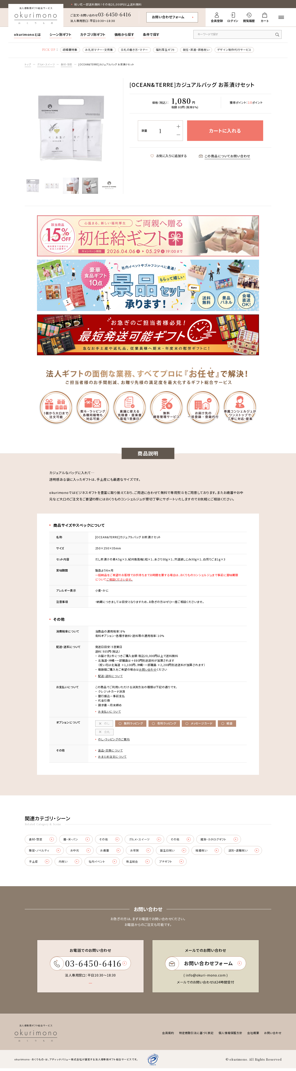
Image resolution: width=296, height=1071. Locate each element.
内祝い (70, 863)
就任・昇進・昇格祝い (196, 50)
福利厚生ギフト (165, 50)
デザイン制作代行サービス (235, 50)
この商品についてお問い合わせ (224, 156)
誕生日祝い (175, 852)
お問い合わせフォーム (168, 17)
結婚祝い (210, 852)
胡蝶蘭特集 (69, 50)
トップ (28, 64)
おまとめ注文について (112, 758)
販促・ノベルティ (45, 852)
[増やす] (178, 127)
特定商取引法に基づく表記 (196, 1035)
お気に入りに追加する (169, 156)
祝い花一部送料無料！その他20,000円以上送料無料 (108, 4)
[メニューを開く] (281, 17)
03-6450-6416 (114, 14)
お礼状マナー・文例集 (99, 50)
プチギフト (174, 863)
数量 (145, 131)
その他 (111, 841)
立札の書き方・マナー (134, 50)
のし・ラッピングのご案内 (114, 740)
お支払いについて (109, 712)
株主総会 (140, 863)
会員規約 (168, 1035)
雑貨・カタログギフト (222, 841)
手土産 (39, 863)
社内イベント (104, 863)
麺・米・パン (77, 841)
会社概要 (253, 1035)
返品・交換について (110, 751)
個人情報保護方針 (231, 1035)
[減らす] (178, 135)
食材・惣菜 (69, 64)
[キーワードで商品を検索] (237, 34)
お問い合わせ (147, 670)
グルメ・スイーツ (47, 64)
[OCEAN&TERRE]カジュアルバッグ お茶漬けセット (112, 64)
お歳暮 (111, 852)
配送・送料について (110, 676)
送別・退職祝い (247, 852)
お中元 (81, 852)
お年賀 (142, 852)
